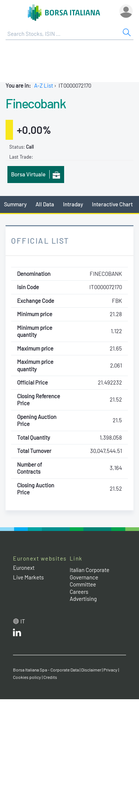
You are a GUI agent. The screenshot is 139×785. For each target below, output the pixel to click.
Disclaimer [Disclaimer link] (91, 669)
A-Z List (43, 85)
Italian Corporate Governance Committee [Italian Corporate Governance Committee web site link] (89, 577)
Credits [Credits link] (50, 677)
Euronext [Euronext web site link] (23, 567)
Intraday (73, 204)
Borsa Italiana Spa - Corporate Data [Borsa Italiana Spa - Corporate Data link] (46, 669)
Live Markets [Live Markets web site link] (28, 577)
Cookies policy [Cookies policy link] (27, 677)
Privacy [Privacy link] (110, 669)
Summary (15, 204)
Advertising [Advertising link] (83, 598)
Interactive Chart (112, 204)
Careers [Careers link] (79, 591)
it (22, 621)
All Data (45, 204)
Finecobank (36, 103)
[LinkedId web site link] (17, 634)
